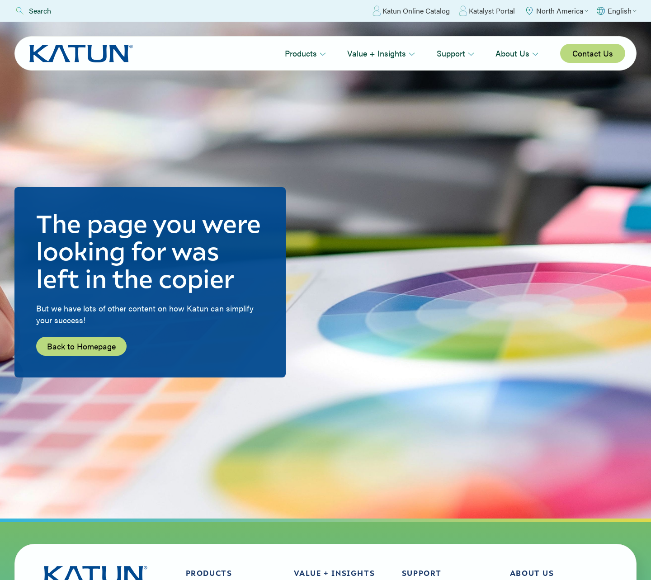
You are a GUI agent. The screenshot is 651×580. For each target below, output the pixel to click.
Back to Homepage (81, 346)
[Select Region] (556, 10)
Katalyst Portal (487, 10)
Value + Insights (381, 53)
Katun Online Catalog (411, 10)
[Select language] (616, 10)
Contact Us (592, 53)
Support (455, 53)
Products (305, 53)
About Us (516, 53)
